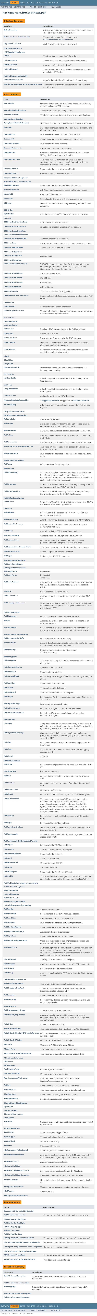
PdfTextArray (10, 999)
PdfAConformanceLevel (14, 1215)
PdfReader (9, 909)
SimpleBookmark (12, 1098)
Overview (5, 3)
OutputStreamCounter (14, 412)
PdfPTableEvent (11, 69)
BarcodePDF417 (11, 173)
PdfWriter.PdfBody (12, 1028)
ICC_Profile (9, 374)
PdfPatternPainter (12, 854)
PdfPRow (8, 867)
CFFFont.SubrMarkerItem (15, 264)
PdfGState (8, 688)
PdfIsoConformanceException (17, 1293)
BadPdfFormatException (15, 1276)
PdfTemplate (10, 995)
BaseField (8, 194)
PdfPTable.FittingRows (14, 887)
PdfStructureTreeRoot (14, 988)
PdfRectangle (10, 913)
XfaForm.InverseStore (14, 1155)
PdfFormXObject (11, 676)
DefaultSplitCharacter (14, 311)
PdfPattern (9, 849)
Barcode (7, 127)
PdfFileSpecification (13, 667)
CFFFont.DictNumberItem (15, 222)
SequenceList (10, 1089)
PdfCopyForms (10, 575)
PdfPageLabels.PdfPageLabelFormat (20, 841)
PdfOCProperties (11, 799)
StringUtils (9, 1118)
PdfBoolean (9, 512)
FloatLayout (9, 342)
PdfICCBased (10, 692)
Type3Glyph (9, 1137)
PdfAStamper (10, 484)
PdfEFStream (10, 642)
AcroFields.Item (11, 115)
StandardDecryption (13, 1114)
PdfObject (8, 794)
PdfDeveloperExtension (15, 603)
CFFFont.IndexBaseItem (15, 231)
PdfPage (8, 823)
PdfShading (9, 922)
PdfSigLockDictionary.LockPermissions (22, 1242)
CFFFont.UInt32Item (13, 282)
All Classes (56, 7)
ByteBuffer (9, 214)
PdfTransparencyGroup (14, 1010)
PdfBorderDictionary (13, 524)
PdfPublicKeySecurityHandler (17, 905)
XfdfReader (9, 1191)
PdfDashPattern (11, 582)
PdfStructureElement (13, 983)
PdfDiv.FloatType (11, 1230)
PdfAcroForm (10, 430)
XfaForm (8, 1146)
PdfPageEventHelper (13, 827)
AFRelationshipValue (13, 119)
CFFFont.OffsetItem (13, 252)
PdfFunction (9, 683)
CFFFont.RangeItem (13, 255)
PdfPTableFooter (11, 894)
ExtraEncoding (10, 30)
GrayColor (8, 364)
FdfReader (9, 329)
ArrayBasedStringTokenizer (16, 123)
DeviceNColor (10, 318)
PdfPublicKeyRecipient (14, 901)
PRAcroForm (9, 1049)
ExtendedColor (10, 325)
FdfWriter (8, 333)
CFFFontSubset (11, 291)
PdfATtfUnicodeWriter (14, 498)
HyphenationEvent (12, 44)
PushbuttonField (11, 1069)
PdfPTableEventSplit (13, 80)
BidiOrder (8, 210)
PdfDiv (7, 620)
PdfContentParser (12, 551)
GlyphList (8, 360)
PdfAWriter (9, 502)
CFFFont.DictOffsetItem (15, 226)
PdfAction (8, 435)
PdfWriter (8, 1024)
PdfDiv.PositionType (13, 1234)
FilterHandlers (10, 338)
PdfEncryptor (10, 660)
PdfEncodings (10, 650)
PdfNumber (9, 783)
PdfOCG (7, 56)
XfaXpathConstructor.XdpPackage (19, 1259)
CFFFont (7, 218)
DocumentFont (10, 321)
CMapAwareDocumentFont (16, 296)
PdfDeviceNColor (11, 612)
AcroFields (9, 103)
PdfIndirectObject (12, 708)
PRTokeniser (9, 1065)
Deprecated (42, 3)
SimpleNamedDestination (15, 1103)
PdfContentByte (11, 540)
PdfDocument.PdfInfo (14, 638)
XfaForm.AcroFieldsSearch (16, 1150)
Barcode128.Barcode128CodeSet (19, 1211)
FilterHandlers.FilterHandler (17, 37)
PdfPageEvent (10, 60)
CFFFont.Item (10, 243)
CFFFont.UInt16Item (13, 273)
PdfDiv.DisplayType (13, 1227)
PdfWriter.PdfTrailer (13, 1040)
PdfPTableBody (11, 890)
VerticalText (9, 1141)
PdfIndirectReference (14, 713)
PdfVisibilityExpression (14, 1015)
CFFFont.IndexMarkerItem (16, 235)
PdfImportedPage (12, 703)
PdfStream (9, 968)
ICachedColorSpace (13, 48)
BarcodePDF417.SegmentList (17, 181)
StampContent (10, 1110)
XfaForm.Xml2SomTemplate (17, 1175)
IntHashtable (10, 378)
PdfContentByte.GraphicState (17, 547)
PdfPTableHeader (12, 898)
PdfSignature (10, 936)
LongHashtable (11, 389)
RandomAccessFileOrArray (16, 1078)
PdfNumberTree (11, 790)
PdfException (10, 1286)
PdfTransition (10, 1006)
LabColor (8, 385)
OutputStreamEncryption (15, 415)
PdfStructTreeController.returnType (20, 1251)
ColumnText (9, 306)
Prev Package (6, 7)
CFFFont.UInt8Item (12, 287)
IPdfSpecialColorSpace (14, 52)
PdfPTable (8, 876)
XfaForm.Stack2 (11, 1161)
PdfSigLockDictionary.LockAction (19, 1238)
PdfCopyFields (10, 571)
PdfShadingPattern (12, 927)
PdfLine (7, 742)
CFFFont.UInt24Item (13, 278)
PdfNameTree (10, 771)
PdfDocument (10, 627)
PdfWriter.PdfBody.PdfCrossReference (21, 1033)
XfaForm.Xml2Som (12, 1166)
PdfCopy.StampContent (14, 568)
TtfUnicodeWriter (12, 1128)
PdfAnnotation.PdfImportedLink (18, 446)
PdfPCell (8, 858)
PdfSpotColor (10, 959)
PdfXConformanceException (17, 1297)
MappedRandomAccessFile (16, 400)
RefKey (7, 1085)
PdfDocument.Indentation (16, 634)
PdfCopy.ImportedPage (14, 560)
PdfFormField (10, 672)
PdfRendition (10, 918)
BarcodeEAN (9, 152)
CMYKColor (9, 303)
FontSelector (10, 349)
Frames (33, 7)
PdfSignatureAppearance (15, 940)
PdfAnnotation (10, 442)
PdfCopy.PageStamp (13, 564)
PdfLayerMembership (13, 733)
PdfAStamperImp (12, 491)
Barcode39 (9, 139)
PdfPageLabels (11, 834)
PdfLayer (8, 723)
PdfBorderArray (11, 519)
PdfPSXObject (10, 872)
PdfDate (7, 591)
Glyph (6, 356)
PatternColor (10, 419)
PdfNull (7, 776)
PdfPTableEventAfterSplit (15, 76)
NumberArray (10, 405)
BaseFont (8, 199)
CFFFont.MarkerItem (13, 247)
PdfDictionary (10, 616)
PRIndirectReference (13, 1058)
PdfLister (8, 749)
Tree (33, 3)
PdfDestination (11, 596)
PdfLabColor (9, 720)
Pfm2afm (8, 1044)
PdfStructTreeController (15, 980)
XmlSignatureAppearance (16, 1195)
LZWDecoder (10, 396)
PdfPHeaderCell (11, 863)
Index (50, 3)
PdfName (8, 764)
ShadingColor (10, 1094)
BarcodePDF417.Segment (15, 178)
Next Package (19, 7)
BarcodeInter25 (11, 169)
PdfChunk (8, 531)
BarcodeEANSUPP (12, 159)
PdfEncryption (10, 656)
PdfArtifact (9, 468)
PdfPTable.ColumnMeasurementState (21, 883)
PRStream (8, 1062)
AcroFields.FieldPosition (15, 110)
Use (28, 3)
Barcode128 (9, 134)
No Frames (42, 7)
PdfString (8, 973)
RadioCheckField (11, 1074)
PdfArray (8, 464)
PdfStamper (9, 964)
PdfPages (8, 845)
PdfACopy (8, 423)
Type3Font (9, 1132)
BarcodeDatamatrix (13, 148)
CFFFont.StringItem (13, 260)
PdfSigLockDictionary (14, 931)
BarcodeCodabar (11, 143)
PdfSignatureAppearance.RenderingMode (23, 1247)
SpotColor (8, 1107)
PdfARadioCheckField (14, 460)
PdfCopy (8, 556)
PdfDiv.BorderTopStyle (14, 1223)
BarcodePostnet (11, 185)
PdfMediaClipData (12, 761)
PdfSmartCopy (10, 947)
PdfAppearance (11, 453)
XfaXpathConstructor (13, 1187)
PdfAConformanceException (17, 1283)
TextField (8, 1121)
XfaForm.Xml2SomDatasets (16, 1170)
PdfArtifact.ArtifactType (15, 1219)
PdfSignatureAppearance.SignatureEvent (23, 84)
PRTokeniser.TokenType (14, 1255)
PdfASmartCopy (11, 472)
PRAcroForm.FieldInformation (17, 1053)
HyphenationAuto (12, 367)
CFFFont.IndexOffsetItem (15, 238)
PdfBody (8, 509)
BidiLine (7, 203)
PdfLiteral (8, 756)
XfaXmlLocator (11, 1180)
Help (56, 3)
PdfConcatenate (11, 535)
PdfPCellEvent (10, 65)
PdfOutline (9, 816)
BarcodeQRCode (11, 190)
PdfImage (8, 697)
